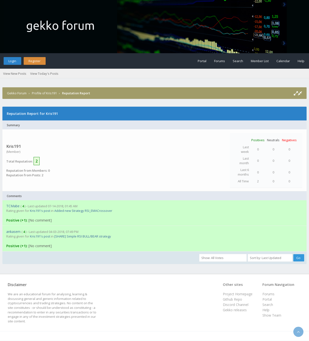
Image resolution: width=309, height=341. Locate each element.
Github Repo (232, 299)
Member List (260, 61)
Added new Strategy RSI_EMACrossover (83, 210)
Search (238, 61)
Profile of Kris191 (44, 93)
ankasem (13, 231)
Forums (219, 61)
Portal (202, 61)
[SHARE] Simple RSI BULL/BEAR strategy (82, 236)
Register (34, 61)
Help (301, 61)
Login (12, 61)
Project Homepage (238, 294)
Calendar (283, 61)
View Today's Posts (44, 73)
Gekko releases (235, 310)
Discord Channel (235, 304)
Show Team (271, 315)
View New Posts (14, 73)
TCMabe (13, 206)
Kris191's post (40, 210)
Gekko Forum (17, 93)
